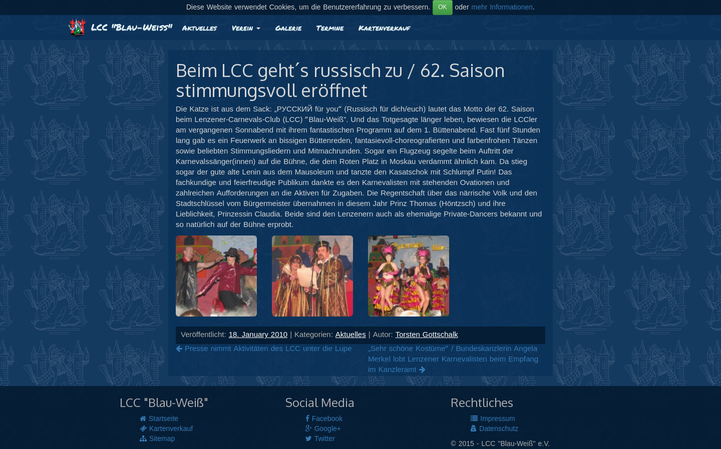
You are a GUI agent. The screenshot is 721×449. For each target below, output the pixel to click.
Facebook (323, 419)
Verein (246, 27)
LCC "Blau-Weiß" (120, 27)
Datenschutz (494, 429)
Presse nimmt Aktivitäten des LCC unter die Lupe (263, 349)
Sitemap (157, 439)
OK (442, 7)
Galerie (288, 27)
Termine (329, 27)
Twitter (320, 439)
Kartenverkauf (384, 27)
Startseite (159, 419)
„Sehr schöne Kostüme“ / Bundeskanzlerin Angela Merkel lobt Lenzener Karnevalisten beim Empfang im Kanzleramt (453, 360)
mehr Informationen (502, 7)
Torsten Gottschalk (427, 335)
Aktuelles (199, 27)
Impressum (493, 419)
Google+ (323, 429)
